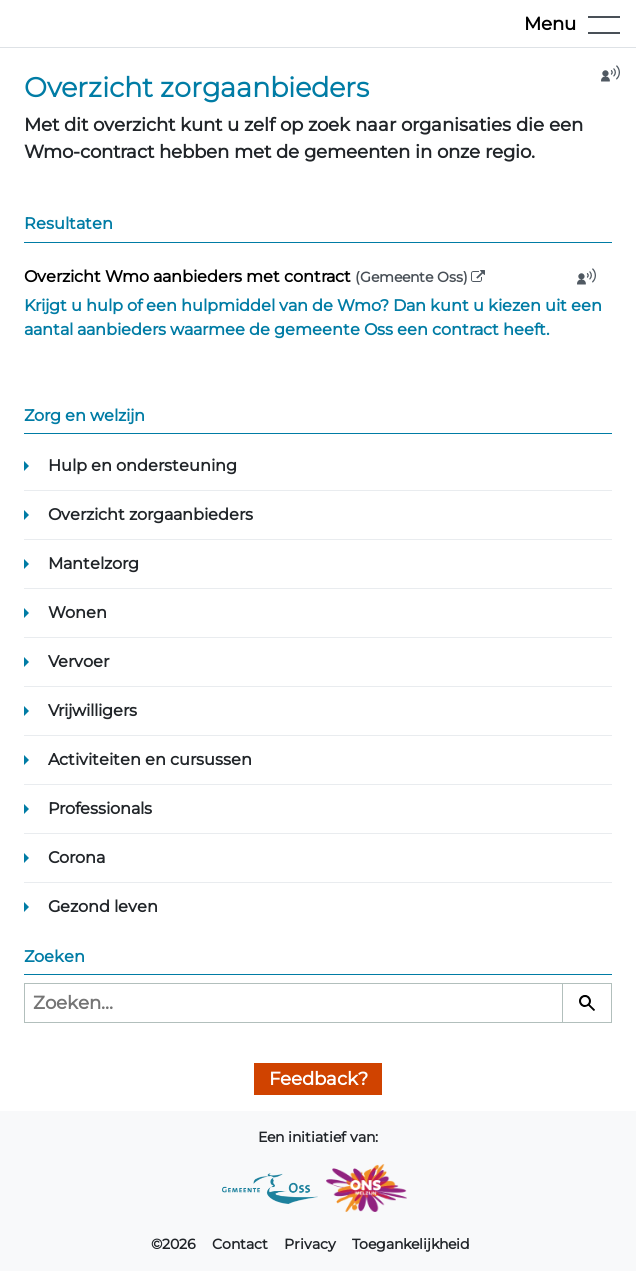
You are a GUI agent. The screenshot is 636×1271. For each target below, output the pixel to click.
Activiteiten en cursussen (150, 759)
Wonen (77, 612)
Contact (240, 1244)
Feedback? (318, 1079)
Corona (76, 857)
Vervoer (78, 661)
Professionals (100, 808)
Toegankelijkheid (410, 1244)
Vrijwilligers (92, 710)
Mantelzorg (93, 563)
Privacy (310, 1244)
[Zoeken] (587, 1003)
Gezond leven (103, 906)
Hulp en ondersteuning (142, 465)
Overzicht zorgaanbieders (150, 514)
